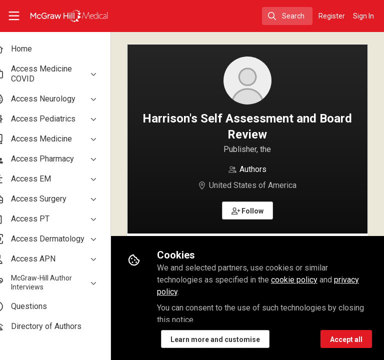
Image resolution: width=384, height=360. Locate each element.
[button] (256, 211)
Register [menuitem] (331, 16)
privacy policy (197, 291)
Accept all (346, 340)
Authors (261, 169)
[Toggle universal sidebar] (14, 16)
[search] (287, 16)
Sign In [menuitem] (363, 16)
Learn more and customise (231, 340)
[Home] (58, 16)
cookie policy (311, 279)
